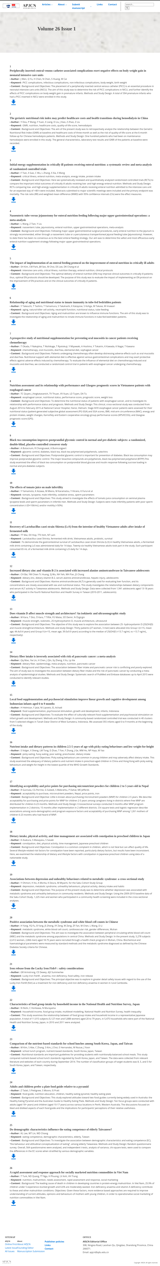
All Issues (10, 1251)
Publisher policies (54, 1241)
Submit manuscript (78, 6)
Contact (112, 4)
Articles (46, 4)
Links (100, 4)
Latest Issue (11, 1247)
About (61, 4)
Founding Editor (25, 1247)
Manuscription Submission (31, 1251)
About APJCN (23, 1244)
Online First (11, 1244)
